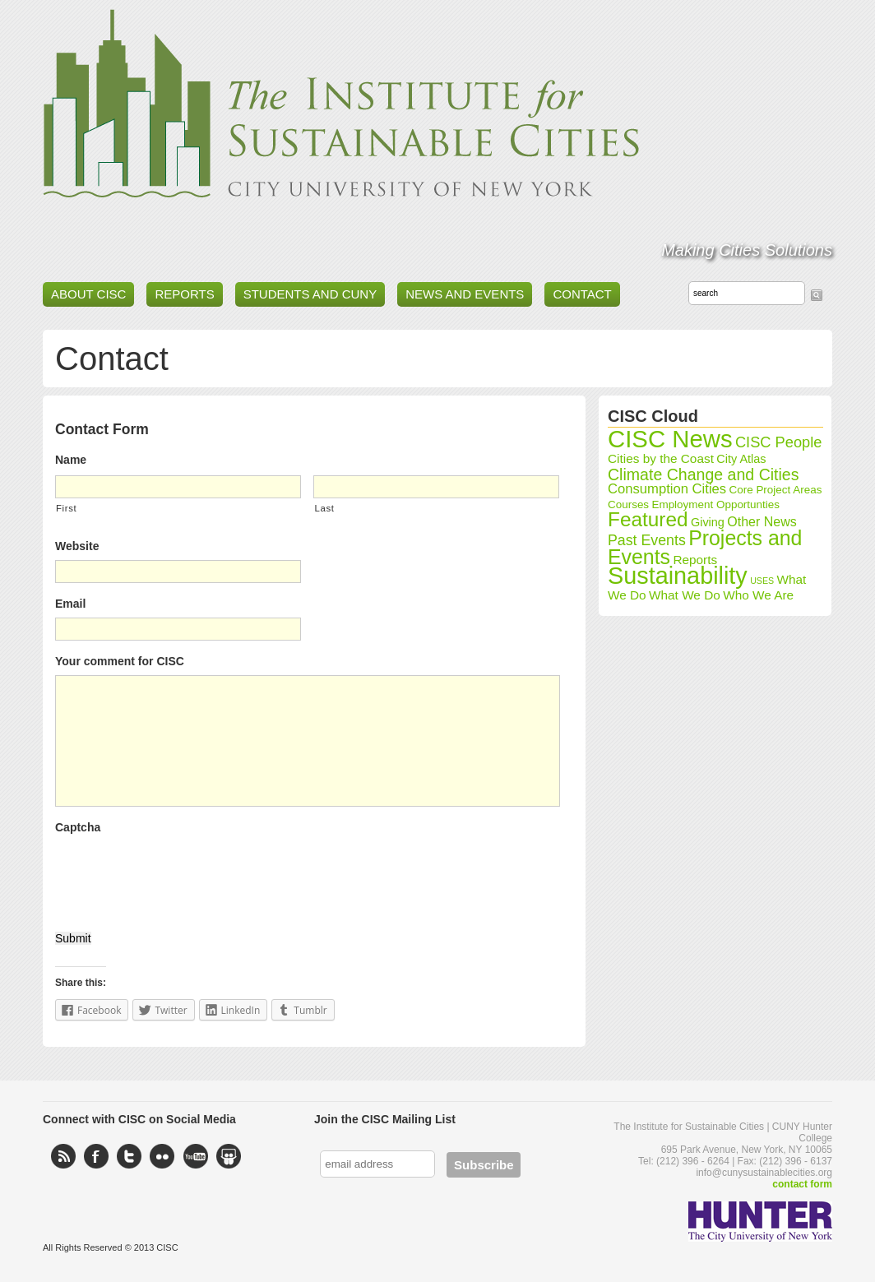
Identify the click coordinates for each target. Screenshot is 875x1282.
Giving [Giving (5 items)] (708, 522)
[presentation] (180, 873)
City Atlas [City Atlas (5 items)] (741, 458)
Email (70, 603)
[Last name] (436, 486)
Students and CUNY (310, 294)
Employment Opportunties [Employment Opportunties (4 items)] (715, 504)
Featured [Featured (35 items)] (648, 519)
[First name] (178, 486)
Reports (184, 294)
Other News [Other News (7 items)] (761, 522)
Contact (582, 294)
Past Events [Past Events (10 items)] (647, 540)
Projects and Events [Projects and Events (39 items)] (705, 547)
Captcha (77, 827)
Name (70, 459)
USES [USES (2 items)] (762, 580)
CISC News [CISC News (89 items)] (670, 438)
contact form (802, 1184)
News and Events (464, 294)
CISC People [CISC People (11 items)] (778, 442)
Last (324, 508)
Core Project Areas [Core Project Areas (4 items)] (775, 490)
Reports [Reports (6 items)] (695, 560)
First (66, 508)
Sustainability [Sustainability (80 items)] (678, 575)
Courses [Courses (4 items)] (628, 504)
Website (77, 546)
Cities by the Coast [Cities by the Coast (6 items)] (661, 458)
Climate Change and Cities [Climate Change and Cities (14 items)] (703, 474)
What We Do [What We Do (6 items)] (684, 595)
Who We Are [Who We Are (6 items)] (758, 595)
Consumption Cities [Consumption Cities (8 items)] (667, 489)
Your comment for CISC (119, 661)
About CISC (88, 294)
